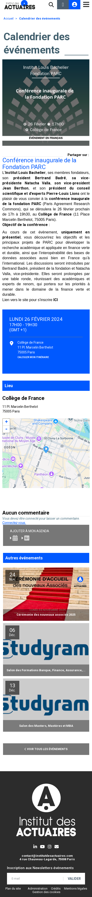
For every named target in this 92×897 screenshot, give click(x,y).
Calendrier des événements (39, 18)
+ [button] (6, 422)
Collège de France (55, 214)
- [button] (6, 429)
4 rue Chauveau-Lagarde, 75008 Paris (47, 859)
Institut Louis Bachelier (25, 172)
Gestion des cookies (46, 892)
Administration (38, 888)
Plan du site (13, 888)
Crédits (56, 888)
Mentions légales (75, 888)
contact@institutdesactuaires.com (47, 855)
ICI (55, 300)
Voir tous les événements (46, 749)
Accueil (8, 18)
